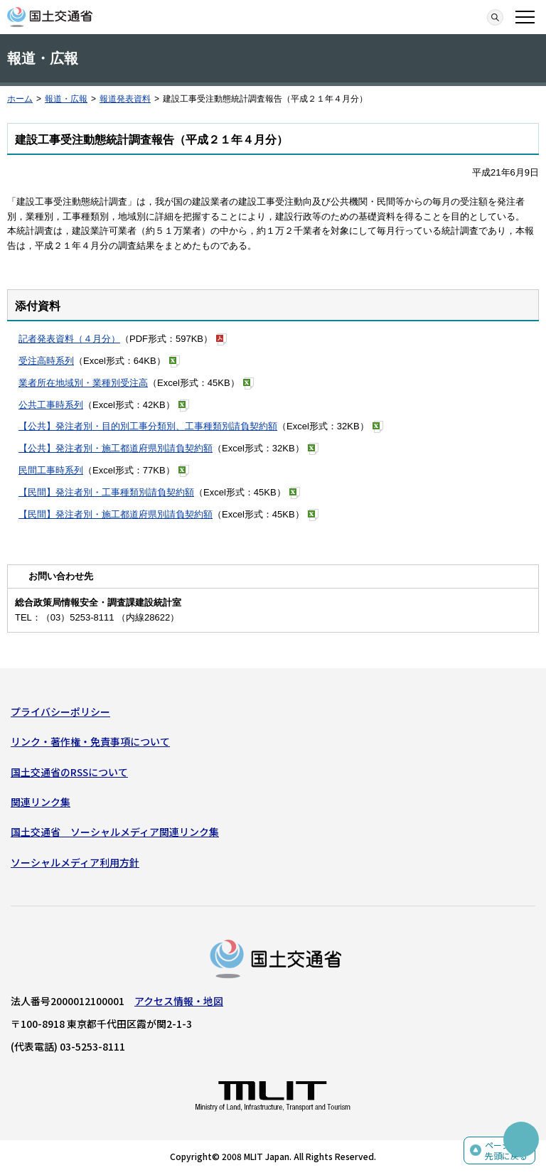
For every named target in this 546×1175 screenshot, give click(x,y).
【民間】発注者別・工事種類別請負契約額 (106, 492)
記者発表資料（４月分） (69, 338)
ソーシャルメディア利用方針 (75, 862)
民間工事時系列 (50, 470)
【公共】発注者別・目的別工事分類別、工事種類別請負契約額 (147, 426)
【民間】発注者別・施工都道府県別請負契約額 (115, 514)
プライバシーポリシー (60, 711)
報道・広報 (66, 99)
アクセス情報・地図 (178, 1001)
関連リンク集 (40, 802)
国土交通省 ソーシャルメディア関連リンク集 (115, 832)
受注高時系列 (46, 360)
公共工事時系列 (50, 404)
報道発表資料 (125, 99)
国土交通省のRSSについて (69, 772)
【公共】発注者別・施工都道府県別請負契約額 (115, 448)
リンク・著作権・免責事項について (90, 741)
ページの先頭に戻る (506, 1150)
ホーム (20, 99)
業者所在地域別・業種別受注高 (83, 382)
